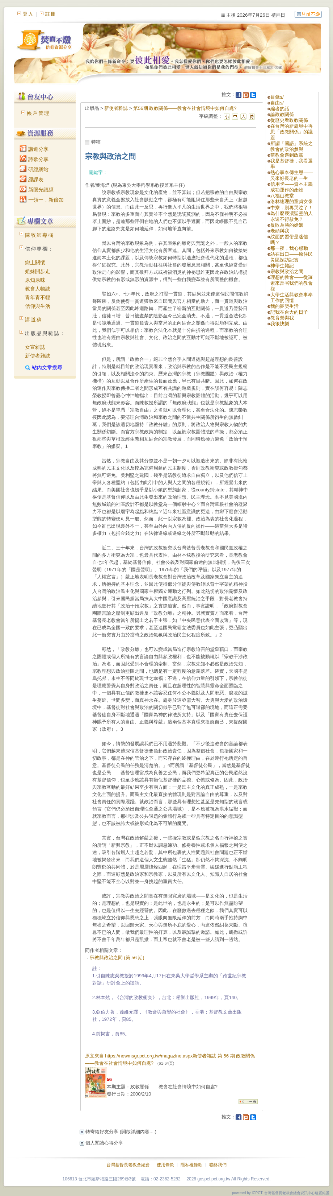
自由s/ (276, 103)
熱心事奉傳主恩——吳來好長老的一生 (291, 175)
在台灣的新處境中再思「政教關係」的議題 (291, 131)
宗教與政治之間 (286, 271)
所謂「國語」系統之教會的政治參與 (291, 146)
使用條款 (165, 1164)
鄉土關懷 (35, 262)
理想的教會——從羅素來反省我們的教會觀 (291, 283)
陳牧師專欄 (39, 235)
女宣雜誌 (35, 347)
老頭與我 (279, 231)
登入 (28, 14)
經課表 (31, 179)
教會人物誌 (37, 289)
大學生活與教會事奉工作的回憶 (291, 297)
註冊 (50, 14)
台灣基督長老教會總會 (128, 1164)
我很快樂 (279, 323)
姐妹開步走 (37, 271)
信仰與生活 (37, 306)
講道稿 (33, 319)
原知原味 (35, 280)
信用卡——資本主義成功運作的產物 (291, 187)
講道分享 (34, 149)
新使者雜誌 (37, 356)
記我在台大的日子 (289, 312)
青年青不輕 (37, 297)
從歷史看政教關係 (289, 120)
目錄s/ (276, 97)
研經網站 (34, 169)
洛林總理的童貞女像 (291, 201)
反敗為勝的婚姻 (286, 225)
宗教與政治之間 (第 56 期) (117, 957)
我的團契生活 (284, 306)
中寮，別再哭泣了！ (291, 207)
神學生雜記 (282, 265)
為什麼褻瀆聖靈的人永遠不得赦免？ (291, 216)
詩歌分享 (34, 159)
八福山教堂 (282, 195)
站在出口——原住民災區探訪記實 (291, 257)
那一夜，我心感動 (289, 248)
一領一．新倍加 (42, 200)
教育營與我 (282, 318)
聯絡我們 (218, 1164)
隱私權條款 (191, 1164)
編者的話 (279, 108)
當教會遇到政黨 (286, 155)
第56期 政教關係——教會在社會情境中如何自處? (184, 108)
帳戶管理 (38, 113)
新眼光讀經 (37, 190)
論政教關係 (282, 114)
